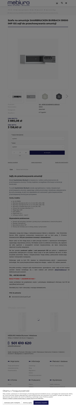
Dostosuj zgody (27, 402)
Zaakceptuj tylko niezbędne (12, 402)
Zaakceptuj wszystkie (41, 402)
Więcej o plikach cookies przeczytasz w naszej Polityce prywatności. (23, 398)
